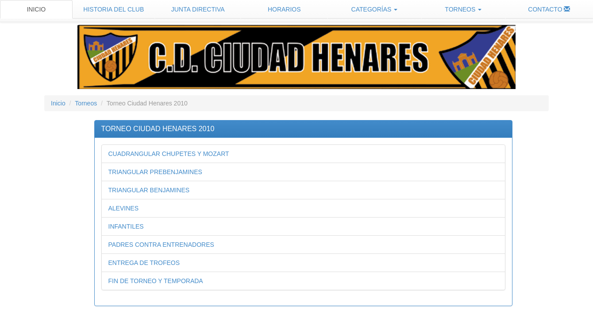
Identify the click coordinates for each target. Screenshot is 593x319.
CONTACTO (549, 9)
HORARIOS (284, 9)
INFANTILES (126, 226)
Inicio (58, 103)
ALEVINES (123, 208)
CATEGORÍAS (374, 9)
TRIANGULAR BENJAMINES (149, 190)
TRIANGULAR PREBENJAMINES (155, 171)
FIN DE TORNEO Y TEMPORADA (155, 280)
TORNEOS (463, 9)
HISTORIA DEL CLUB (113, 9)
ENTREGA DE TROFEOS (144, 262)
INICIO (36, 9)
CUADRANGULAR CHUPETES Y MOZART (168, 153)
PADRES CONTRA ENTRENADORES (161, 244)
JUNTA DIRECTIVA (198, 9)
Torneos (86, 103)
